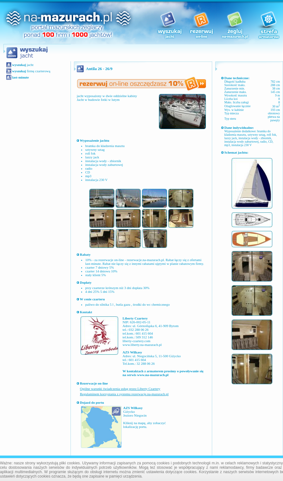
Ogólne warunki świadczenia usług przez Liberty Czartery (120, 389)
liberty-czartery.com (136, 341)
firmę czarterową (30, 71)
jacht (22, 65)
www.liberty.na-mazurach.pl (142, 345)
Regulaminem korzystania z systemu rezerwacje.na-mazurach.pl (124, 394)
